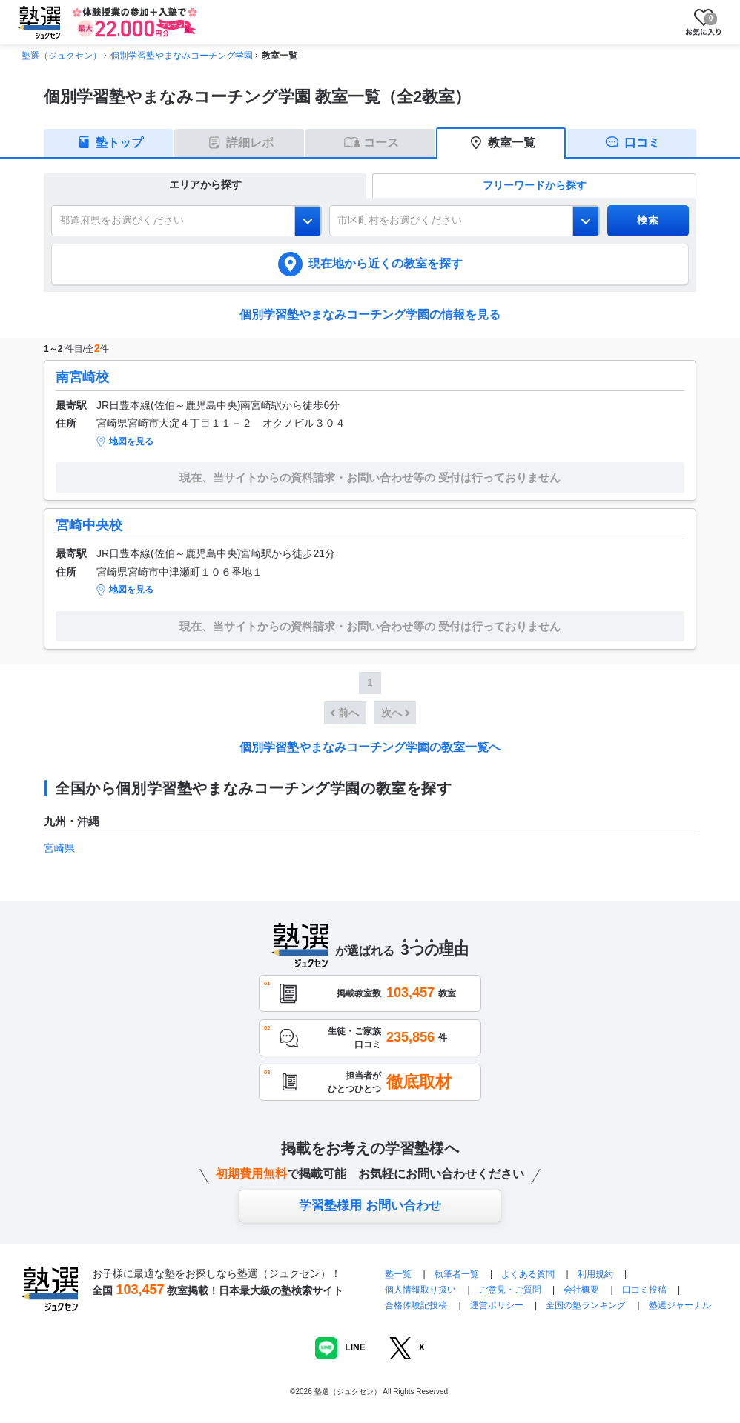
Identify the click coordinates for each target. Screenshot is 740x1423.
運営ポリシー (496, 1305)
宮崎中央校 (89, 525)
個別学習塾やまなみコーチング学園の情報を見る (370, 314)
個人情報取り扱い (420, 1289)
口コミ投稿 (644, 1289)
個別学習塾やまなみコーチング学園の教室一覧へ (370, 747)
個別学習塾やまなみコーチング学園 (181, 55)
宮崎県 (59, 848)
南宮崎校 (82, 377)
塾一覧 (398, 1274)
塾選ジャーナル (680, 1305)
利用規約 (595, 1274)
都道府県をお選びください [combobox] (121, 220)
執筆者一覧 (457, 1274)
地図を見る (131, 441)
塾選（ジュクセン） (62, 55)
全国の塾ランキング (586, 1305)
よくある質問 (529, 1274)
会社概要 (581, 1289)
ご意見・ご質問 (510, 1289)
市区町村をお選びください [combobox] (399, 220)
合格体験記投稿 (416, 1305)
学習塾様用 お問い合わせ (370, 1206)
